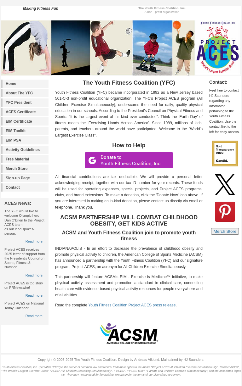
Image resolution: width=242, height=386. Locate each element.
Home (11, 83)
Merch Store (16, 168)
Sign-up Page (18, 178)
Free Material (17, 159)
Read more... (35, 241)
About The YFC (19, 93)
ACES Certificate (21, 112)
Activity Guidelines (23, 150)
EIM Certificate (19, 121)
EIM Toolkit (16, 131)
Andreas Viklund (146, 359)
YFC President (19, 102)
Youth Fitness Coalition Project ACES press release (132, 305)
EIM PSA (13, 140)
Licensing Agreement (166, 374)
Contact (13, 187)
